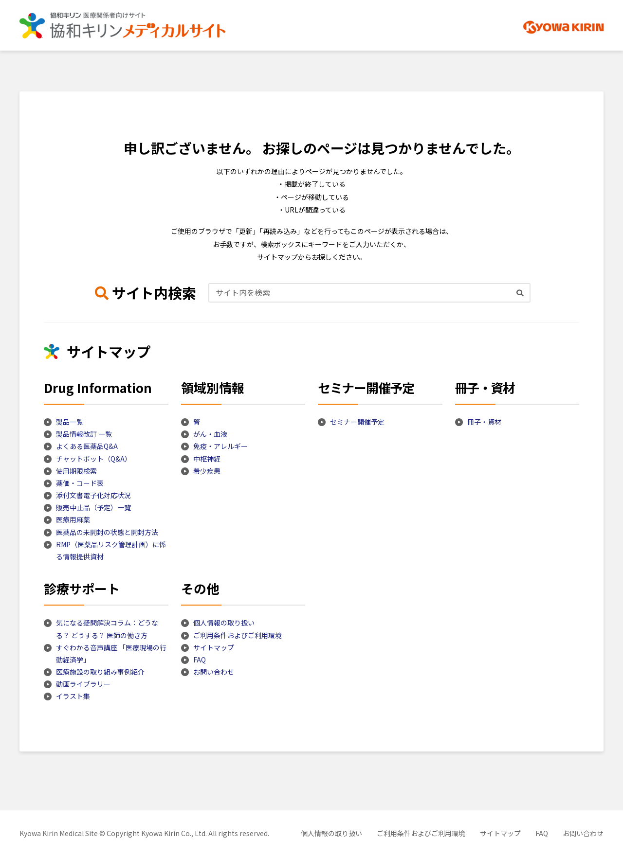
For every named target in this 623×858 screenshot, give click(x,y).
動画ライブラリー (83, 684)
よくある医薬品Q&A (87, 446)
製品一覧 (69, 422)
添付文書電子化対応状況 (93, 495)
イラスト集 (73, 696)
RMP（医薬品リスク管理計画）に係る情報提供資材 (111, 550)
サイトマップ (213, 647)
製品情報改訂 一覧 (84, 434)
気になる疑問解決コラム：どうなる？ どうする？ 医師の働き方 (107, 629)
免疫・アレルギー (220, 446)
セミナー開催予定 (357, 422)
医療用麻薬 (73, 519)
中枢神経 (206, 459)
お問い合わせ (213, 672)
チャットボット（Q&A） (93, 459)
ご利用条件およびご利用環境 (237, 635)
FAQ (199, 659)
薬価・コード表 (80, 483)
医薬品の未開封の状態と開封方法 (107, 532)
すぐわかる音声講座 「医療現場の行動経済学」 (111, 653)
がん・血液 (210, 434)
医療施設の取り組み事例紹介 (100, 672)
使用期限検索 (76, 471)
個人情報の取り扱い (224, 622)
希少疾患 (206, 471)
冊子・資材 (484, 422)
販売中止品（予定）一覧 (93, 507)
